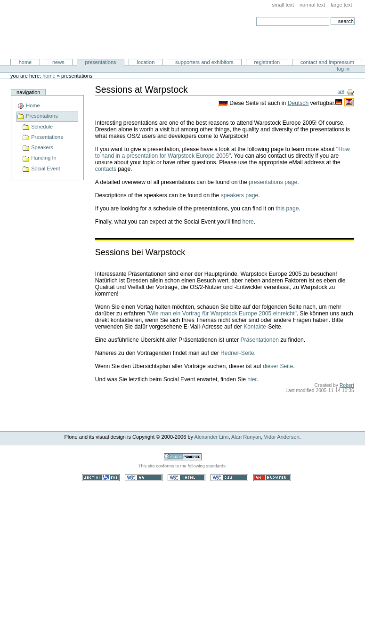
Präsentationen (259, 340)
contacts (105, 169)
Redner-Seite (237, 353)
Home (25, 62)
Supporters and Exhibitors (204, 62)
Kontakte (254, 326)
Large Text (341, 5)
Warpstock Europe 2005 (77, 29)
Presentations (100, 62)
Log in (343, 69)
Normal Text (312, 5)
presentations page (273, 182)
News (58, 62)
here (248, 221)
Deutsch (298, 103)
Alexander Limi (212, 437)
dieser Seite (278, 366)
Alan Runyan (246, 437)
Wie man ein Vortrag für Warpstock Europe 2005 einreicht (222, 313)
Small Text (283, 5)
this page (287, 208)
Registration (267, 62)
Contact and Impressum (327, 62)
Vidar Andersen (281, 437)
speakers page (240, 195)
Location (145, 62)
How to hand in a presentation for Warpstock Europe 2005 (222, 152)
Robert (347, 385)
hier (252, 379)
